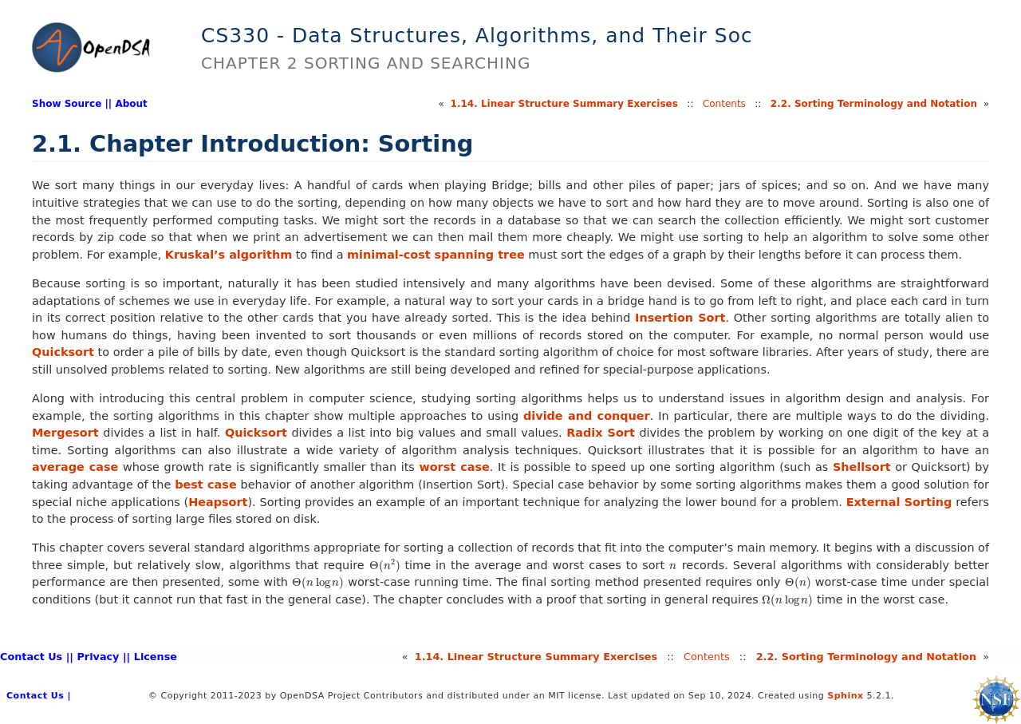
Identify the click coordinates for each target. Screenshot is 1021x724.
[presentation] (384, 565)
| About (128, 103)
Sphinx (845, 695)
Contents (724, 103)
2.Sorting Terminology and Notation (874, 103)
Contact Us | (34, 657)
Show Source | (70, 103)
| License (152, 657)
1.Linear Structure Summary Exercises (564, 103)
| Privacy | (97, 657)
